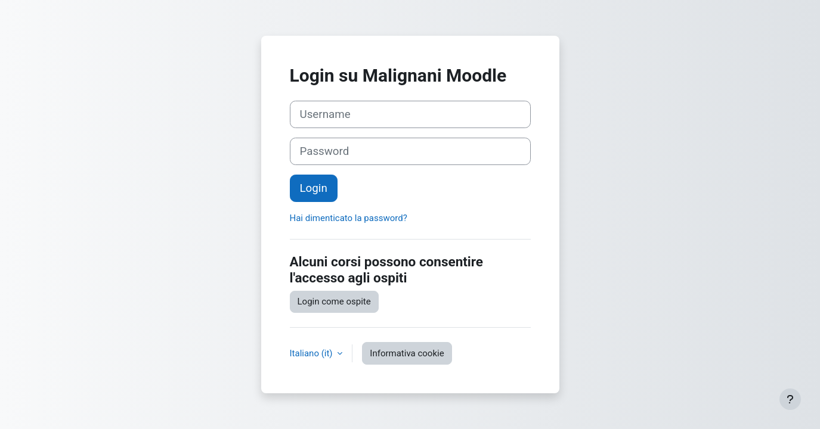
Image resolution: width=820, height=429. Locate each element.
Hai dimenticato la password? (348, 218)
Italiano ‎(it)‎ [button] (312, 353)
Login (313, 188)
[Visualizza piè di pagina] (790, 399)
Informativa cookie (407, 353)
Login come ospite (334, 301)
